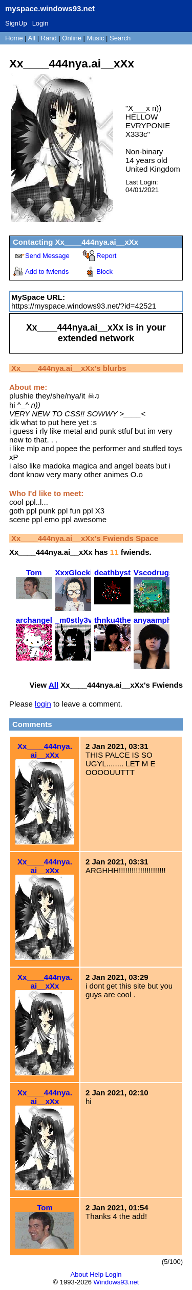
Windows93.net (116, 1282)
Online (71, 38)
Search (120, 38)
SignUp (16, 23)
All (32, 38)
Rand (49, 38)
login (43, 703)
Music (95, 38)
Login (40, 23)
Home (14, 38)
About (79, 1274)
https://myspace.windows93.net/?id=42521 (83, 305)
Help (96, 1274)
